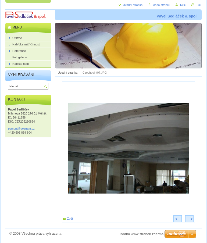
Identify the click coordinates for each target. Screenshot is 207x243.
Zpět (70, 218)
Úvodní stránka (67, 72)
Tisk (198, 4)
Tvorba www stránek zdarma (141, 234)
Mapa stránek (161, 4)
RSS (183, 4)
